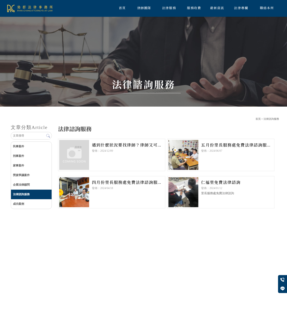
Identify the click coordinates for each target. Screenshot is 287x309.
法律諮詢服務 (21, 194)
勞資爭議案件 (21, 175)
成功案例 (18, 203)
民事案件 (18, 146)
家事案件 (18, 165)
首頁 (258, 118)
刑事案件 (18, 155)
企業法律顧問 (21, 184)
